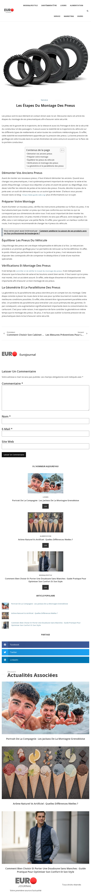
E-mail (7, 429)
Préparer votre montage (37, 157)
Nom (6, 417)
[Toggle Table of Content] (61, 150)
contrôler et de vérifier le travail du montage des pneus (39, 271)
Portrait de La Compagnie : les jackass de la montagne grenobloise (45, 501)
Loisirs (63, 5)
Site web (8, 442)
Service (57, 16)
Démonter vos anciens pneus (39, 153)
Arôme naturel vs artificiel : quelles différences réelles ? (45, 540)
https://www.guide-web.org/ (34, 195)
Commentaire (12, 383)
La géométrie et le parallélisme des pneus (45, 166)
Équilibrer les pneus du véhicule (40, 160)
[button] (87, 11)
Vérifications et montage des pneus (42, 163)
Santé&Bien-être (49, 5)
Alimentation (76, 5)
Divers (80, 16)
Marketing (69, 16)
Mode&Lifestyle (30, 5)
